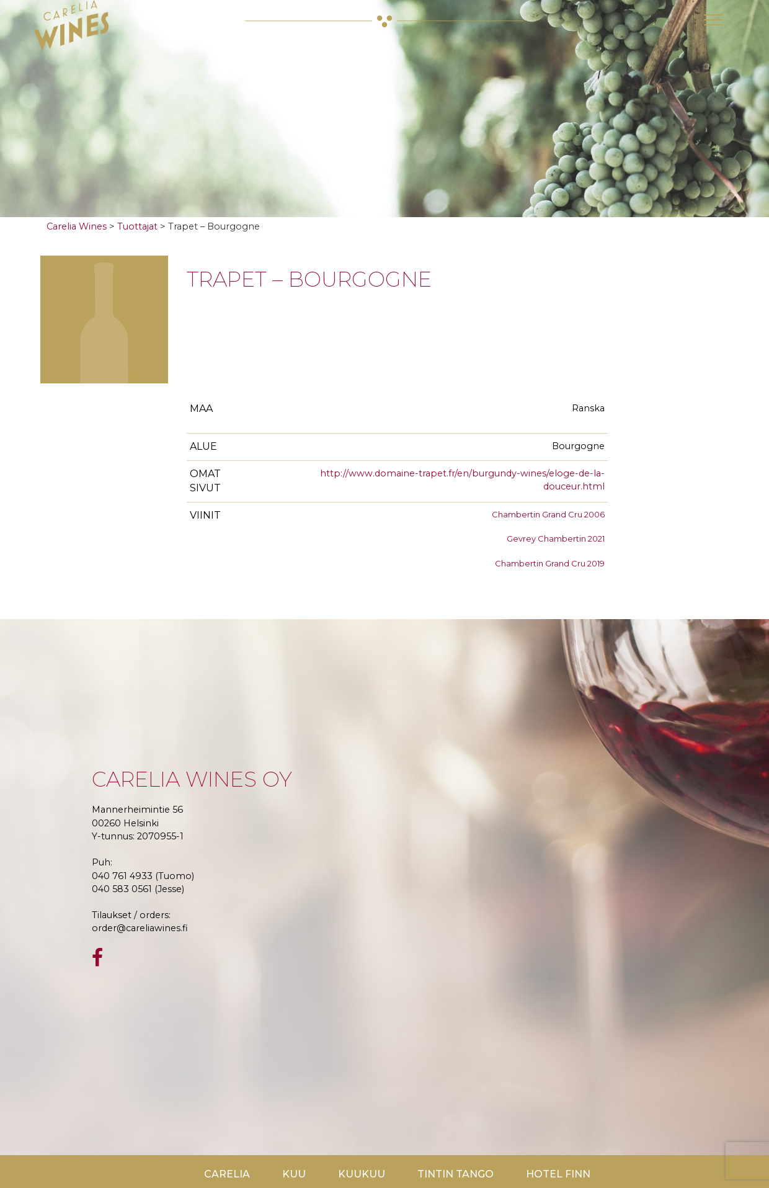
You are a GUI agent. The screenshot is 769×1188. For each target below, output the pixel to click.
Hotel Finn (558, 1174)
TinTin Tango (455, 1174)
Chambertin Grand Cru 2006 (548, 514)
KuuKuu (361, 1174)
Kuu (294, 1174)
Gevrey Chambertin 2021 (556, 538)
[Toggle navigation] (713, 20)
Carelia (227, 1174)
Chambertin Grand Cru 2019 (550, 563)
